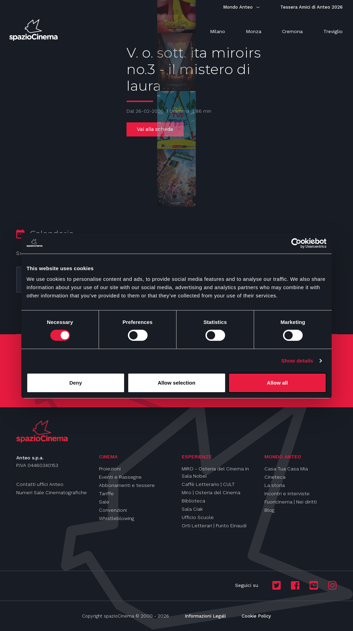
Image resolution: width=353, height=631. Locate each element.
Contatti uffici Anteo (39, 484)
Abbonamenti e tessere (127, 485)
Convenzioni (113, 510)
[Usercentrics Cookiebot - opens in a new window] (296, 243)
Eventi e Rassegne (120, 477)
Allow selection (176, 383)
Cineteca (274, 477)
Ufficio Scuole (198, 517)
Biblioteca (193, 500)
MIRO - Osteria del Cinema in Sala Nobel (215, 472)
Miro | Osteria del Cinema (211, 492)
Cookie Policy (256, 616)
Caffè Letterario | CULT (208, 484)
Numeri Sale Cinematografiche (51, 492)
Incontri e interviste (287, 493)
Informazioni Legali (205, 616)
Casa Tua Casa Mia (286, 468)
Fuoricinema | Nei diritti (290, 502)
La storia (274, 485)
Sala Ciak (192, 509)
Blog (269, 510)
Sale (104, 502)
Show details (297, 361)
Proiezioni (110, 468)
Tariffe (106, 493)
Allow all (277, 383)
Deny (75, 383)
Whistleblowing (116, 518)
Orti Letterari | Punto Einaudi (214, 525)
